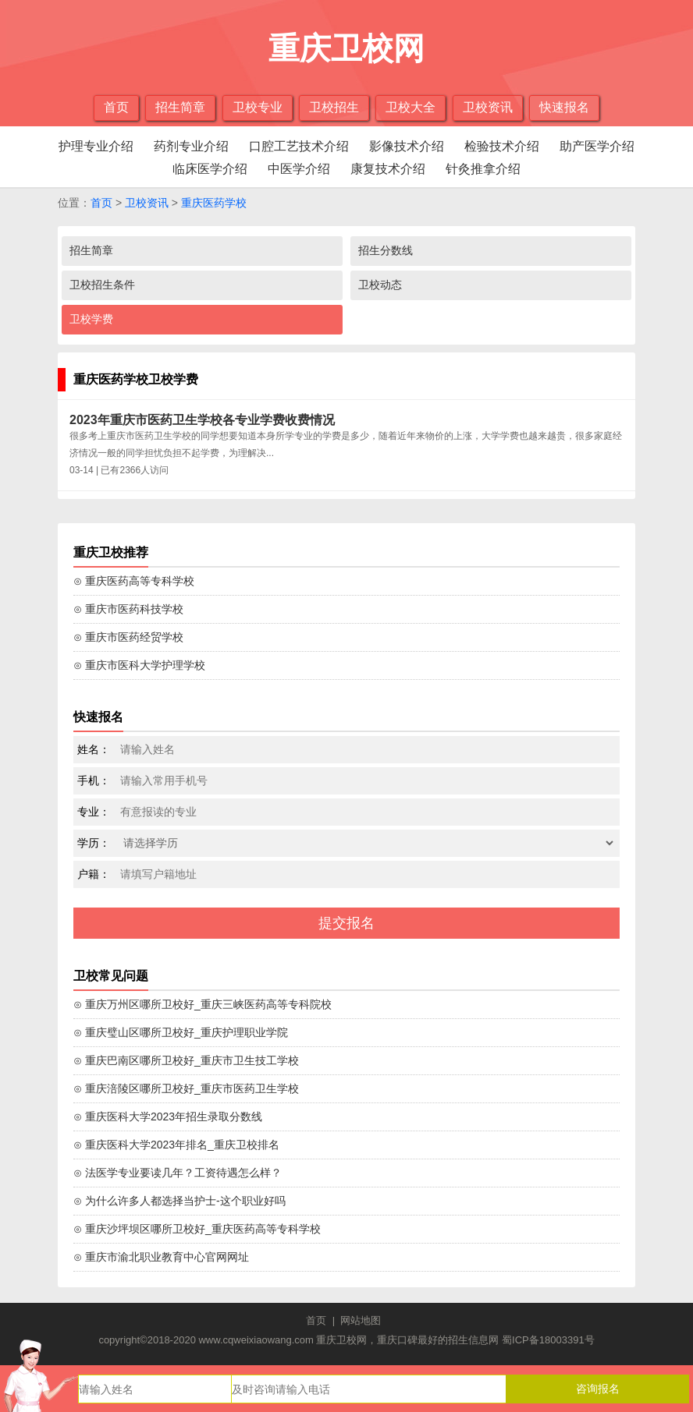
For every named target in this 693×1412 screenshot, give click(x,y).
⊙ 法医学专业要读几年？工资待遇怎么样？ (177, 1172)
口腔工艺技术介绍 (299, 146)
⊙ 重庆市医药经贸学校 (128, 637)
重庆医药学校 (214, 202)
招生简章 (180, 107)
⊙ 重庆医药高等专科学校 (133, 581)
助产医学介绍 (597, 146)
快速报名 (564, 107)
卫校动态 (380, 284)
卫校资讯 (488, 107)
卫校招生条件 (102, 284)
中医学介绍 (299, 168)
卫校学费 (91, 319)
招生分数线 (385, 250)
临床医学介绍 (209, 168)
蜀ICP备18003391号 (548, 1340)
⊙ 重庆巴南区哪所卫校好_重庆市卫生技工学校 (186, 1060)
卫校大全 (410, 107)
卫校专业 (258, 107)
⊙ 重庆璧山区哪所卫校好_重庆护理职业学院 (180, 1032)
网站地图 (360, 1320)
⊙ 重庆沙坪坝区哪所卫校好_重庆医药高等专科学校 (197, 1229)
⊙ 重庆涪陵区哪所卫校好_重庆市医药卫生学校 (186, 1088)
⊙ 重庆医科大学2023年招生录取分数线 (167, 1116)
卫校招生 (334, 107)
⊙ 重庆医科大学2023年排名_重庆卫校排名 (176, 1144)
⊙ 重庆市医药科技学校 (128, 609)
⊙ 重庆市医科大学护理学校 (139, 665)
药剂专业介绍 (191, 146)
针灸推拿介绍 (483, 168)
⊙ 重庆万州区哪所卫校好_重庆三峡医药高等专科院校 (202, 1004)
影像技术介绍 (406, 146)
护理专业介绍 (96, 146)
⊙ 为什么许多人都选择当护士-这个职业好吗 (179, 1200)
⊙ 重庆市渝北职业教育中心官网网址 (161, 1257)
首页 (116, 107)
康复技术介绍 (387, 168)
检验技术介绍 (501, 146)
